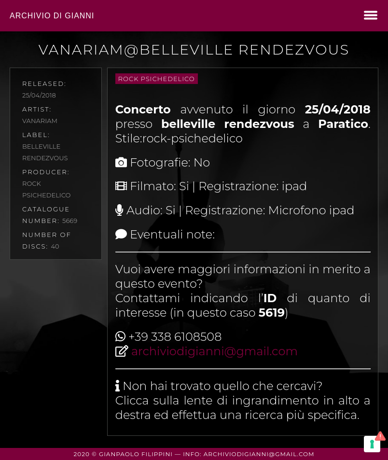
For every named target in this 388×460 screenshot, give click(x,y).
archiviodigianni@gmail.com (214, 351)
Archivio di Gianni (52, 16)
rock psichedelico (156, 79)
